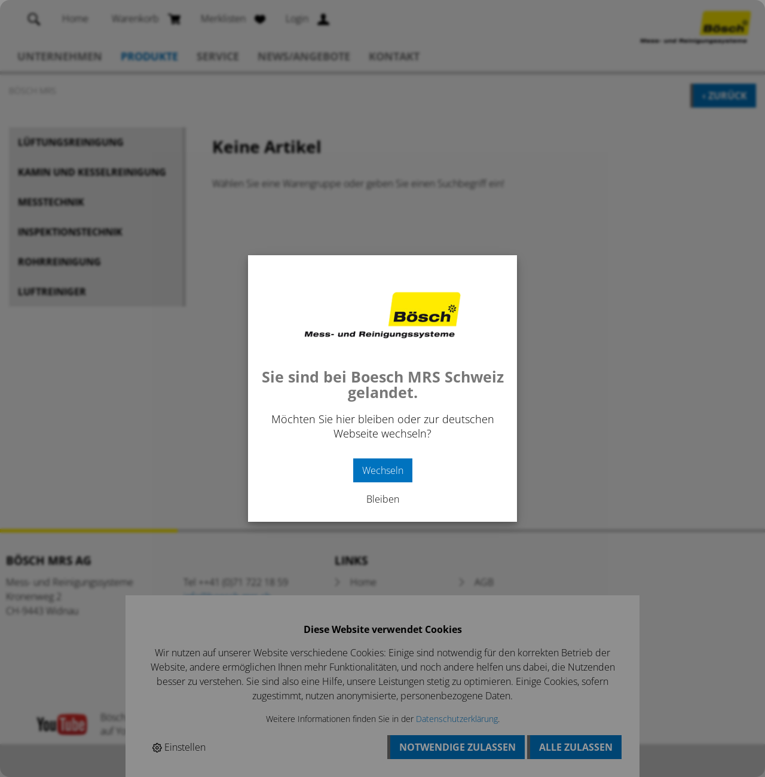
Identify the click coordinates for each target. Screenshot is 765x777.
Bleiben (382, 499)
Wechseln (382, 470)
